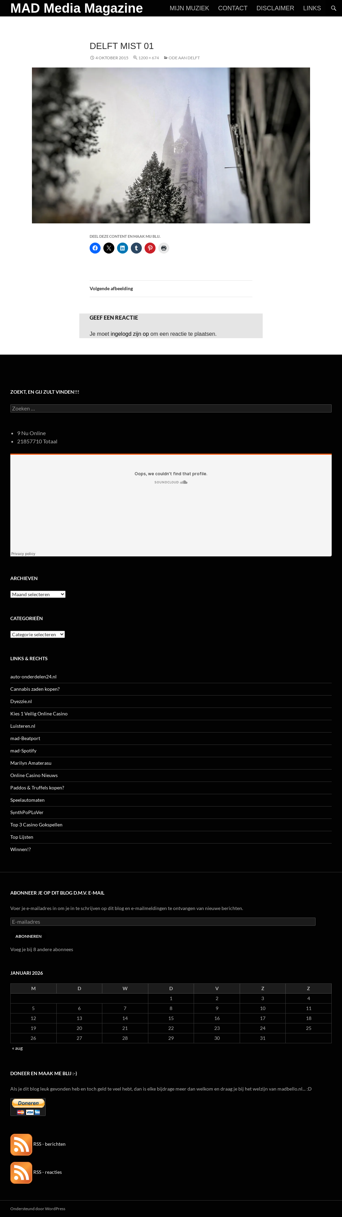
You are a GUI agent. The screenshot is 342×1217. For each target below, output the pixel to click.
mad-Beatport (25, 738)
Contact (233, 8)
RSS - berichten (38, 1144)
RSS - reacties (36, 1172)
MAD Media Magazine (76, 8)
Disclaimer (275, 8)
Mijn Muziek (189, 8)
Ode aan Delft (184, 57)
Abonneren (28, 936)
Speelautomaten (27, 800)
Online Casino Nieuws (34, 775)
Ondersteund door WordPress (37, 1208)
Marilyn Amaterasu (31, 763)
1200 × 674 (148, 57)
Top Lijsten (21, 837)
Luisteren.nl (22, 726)
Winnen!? (20, 849)
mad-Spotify (23, 750)
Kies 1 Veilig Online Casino (39, 713)
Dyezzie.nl (21, 701)
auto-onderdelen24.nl (33, 676)
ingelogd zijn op (130, 334)
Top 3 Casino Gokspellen (36, 824)
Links (312, 8)
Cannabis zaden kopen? (35, 689)
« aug (17, 1048)
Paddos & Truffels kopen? (37, 787)
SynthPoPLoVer (27, 812)
